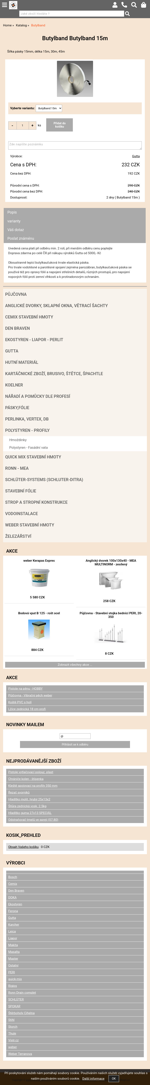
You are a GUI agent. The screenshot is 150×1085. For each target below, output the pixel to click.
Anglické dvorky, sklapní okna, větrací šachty (56, 305)
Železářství (18, 536)
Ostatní (13, 965)
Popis (12, 212)
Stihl (11, 1020)
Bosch (12, 877)
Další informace (93, 1078)
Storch (12, 1027)
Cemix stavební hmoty (29, 317)
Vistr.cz (13, 1040)
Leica (12, 931)
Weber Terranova (20, 1054)
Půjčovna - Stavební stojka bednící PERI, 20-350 (111, 615)
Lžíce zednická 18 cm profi (27, 709)
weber (12, 1047)
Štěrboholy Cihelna (21, 1013)
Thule (12, 1033)
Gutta (136, 156)
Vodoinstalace (21, 513)
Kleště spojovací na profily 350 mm (32, 786)
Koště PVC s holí (20, 702)
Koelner (14, 385)
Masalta (14, 952)
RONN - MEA (17, 468)
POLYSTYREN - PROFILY (27, 430)
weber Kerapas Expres (39, 560)
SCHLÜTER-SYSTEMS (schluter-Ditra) (44, 479)
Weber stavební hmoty (29, 525)
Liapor (12, 938)
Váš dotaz (15, 230)
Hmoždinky (18, 440)
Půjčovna (16, 294)
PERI (11, 972)
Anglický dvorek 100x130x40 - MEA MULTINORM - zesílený (111, 562)
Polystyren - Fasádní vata (28, 447)
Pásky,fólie (17, 407)
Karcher (13, 924)
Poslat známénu (20, 238)
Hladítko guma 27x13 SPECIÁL (30, 813)
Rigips (12, 986)
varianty (13, 221)
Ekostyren (15, 904)
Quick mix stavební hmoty (33, 456)
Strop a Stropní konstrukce (36, 502)
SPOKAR (14, 1006)
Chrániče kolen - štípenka (26, 779)
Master (13, 959)
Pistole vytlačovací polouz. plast (30, 772)
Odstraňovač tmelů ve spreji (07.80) (33, 820)
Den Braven (17, 328)
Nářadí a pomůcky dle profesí (37, 396)
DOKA (12, 897)
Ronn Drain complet (22, 993)
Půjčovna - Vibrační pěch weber (30, 695)
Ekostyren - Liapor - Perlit (34, 339)
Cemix (12, 884)
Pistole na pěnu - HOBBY (25, 688)
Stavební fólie (20, 490)
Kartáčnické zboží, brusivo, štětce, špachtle (54, 373)
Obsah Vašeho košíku (23, 847)
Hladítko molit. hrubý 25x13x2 (29, 799)
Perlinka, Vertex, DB (27, 419)
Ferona (13, 911)
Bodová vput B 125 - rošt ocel (39, 613)
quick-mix (15, 979)
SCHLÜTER (16, 999)
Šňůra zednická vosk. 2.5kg (27, 806)
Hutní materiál (21, 362)
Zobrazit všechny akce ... (75, 665)
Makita (13, 945)
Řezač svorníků (19, 792)
